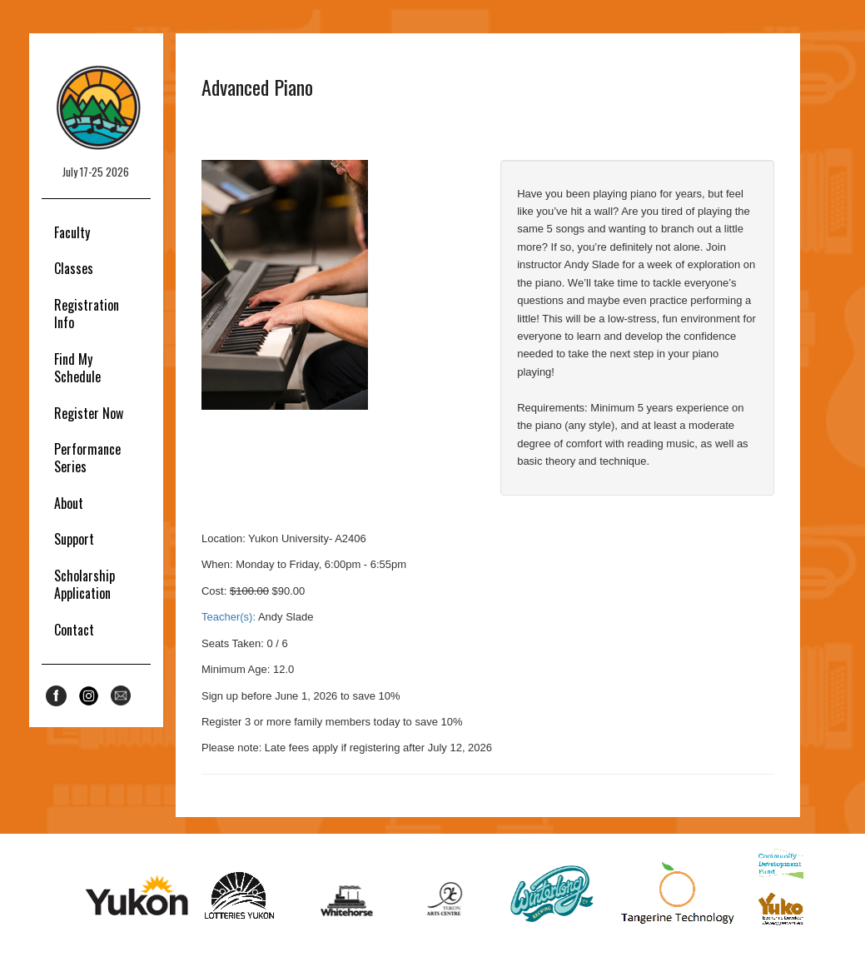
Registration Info (86, 313)
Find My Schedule (77, 367)
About (68, 503)
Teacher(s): (228, 617)
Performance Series (87, 457)
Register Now (88, 413)
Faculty (72, 232)
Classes (73, 268)
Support (74, 539)
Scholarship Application (84, 584)
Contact (74, 630)
